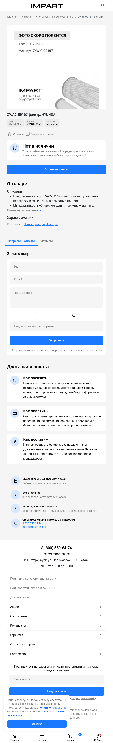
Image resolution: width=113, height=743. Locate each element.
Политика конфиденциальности (33, 578)
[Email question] (56, 279)
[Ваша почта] (56, 679)
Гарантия (56, 635)
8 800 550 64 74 (32, 523)
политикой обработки (53, 707)
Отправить (56, 340)
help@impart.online (34, 526)
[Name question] (56, 267)
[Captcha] (56, 326)
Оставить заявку (56, 169)
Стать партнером (56, 644)
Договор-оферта (22, 597)
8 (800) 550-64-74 (56, 547)
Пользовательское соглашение (32, 588)
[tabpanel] (56, 300)
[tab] (21, 241)
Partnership (56, 654)
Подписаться (56, 691)
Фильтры (52, 224)
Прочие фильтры (34, 224)
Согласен (37, 724)
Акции (56, 607)
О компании (56, 616)
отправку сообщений (83, 698)
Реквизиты (56, 625)
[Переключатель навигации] (10, 5)
